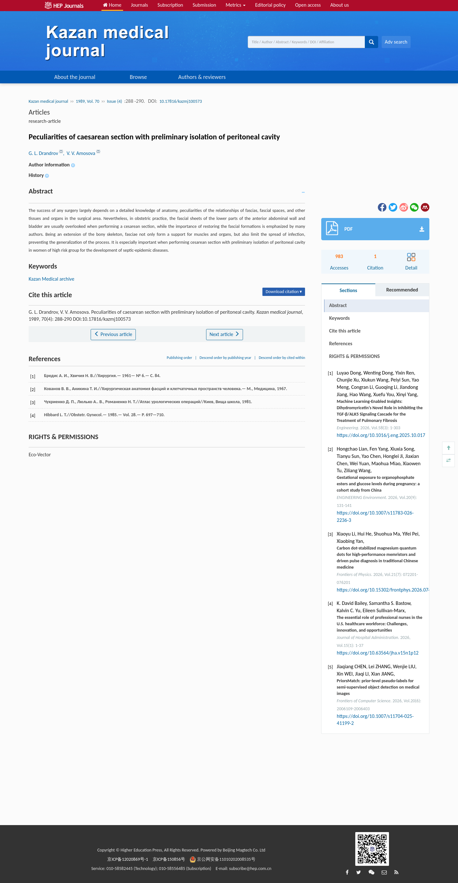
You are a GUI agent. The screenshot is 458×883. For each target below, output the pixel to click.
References (340, 343)
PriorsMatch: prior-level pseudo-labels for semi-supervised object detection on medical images (378, 687)
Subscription (170, 5)
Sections (348, 290)
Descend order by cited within (282, 357)
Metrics (236, 5)
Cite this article (345, 331)
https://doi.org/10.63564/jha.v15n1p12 (378, 653)
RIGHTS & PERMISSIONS (354, 356)
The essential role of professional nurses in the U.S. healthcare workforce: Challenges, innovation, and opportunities (379, 624)
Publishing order (179, 357)
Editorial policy (270, 5)
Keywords (339, 318)
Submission (204, 5)
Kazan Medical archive (51, 279)
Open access (308, 5)
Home (112, 5)
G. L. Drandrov (44, 153)
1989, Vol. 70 (87, 101)
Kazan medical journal (48, 101)
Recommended (402, 290)
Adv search (396, 42)
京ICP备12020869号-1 (127, 859)
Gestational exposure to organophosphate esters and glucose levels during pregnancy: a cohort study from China (378, 484)
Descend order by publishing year (225, 357)
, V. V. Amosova (79, 153)
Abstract (338, 305)
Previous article (113, 334)
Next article (224, 334)
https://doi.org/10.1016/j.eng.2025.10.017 (381, 435)
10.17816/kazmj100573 (180, 101)
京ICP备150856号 (169, 859)
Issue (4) (114, 101)
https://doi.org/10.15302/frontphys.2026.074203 (388, 590)
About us (339, 5)
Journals (139, 5)
